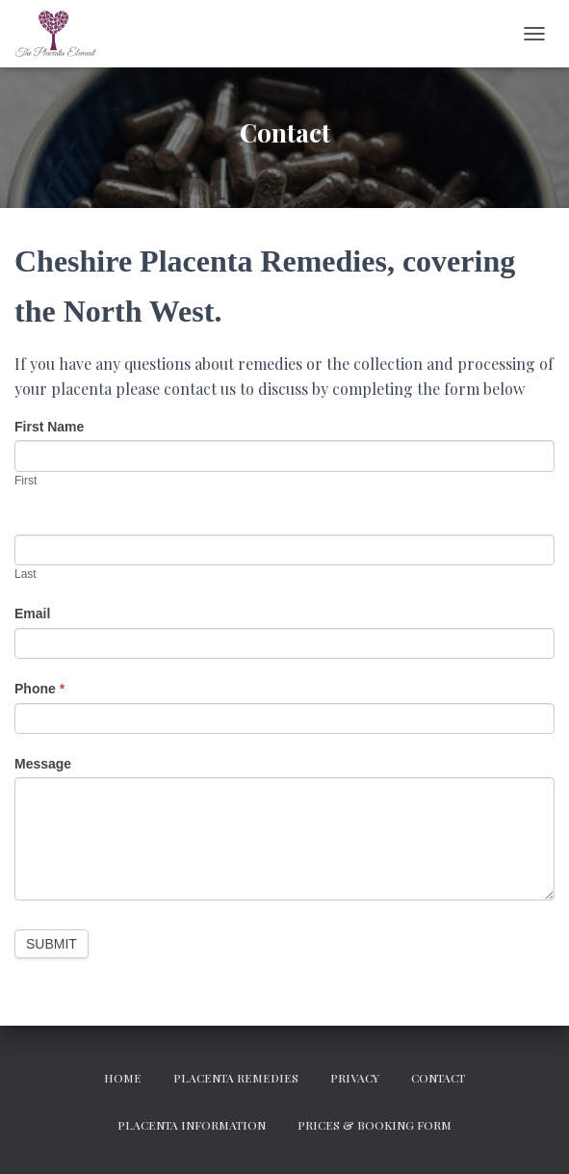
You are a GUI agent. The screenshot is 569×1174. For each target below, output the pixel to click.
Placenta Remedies (235, 1077)
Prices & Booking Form (374, 1125)
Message (42, 763)
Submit (51, 944)
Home (123, 1077)
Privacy (354, 1077)
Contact (438, 1077)
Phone (39, 688)
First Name (49, 426)
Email (32, 613)
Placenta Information (191, 1125)
